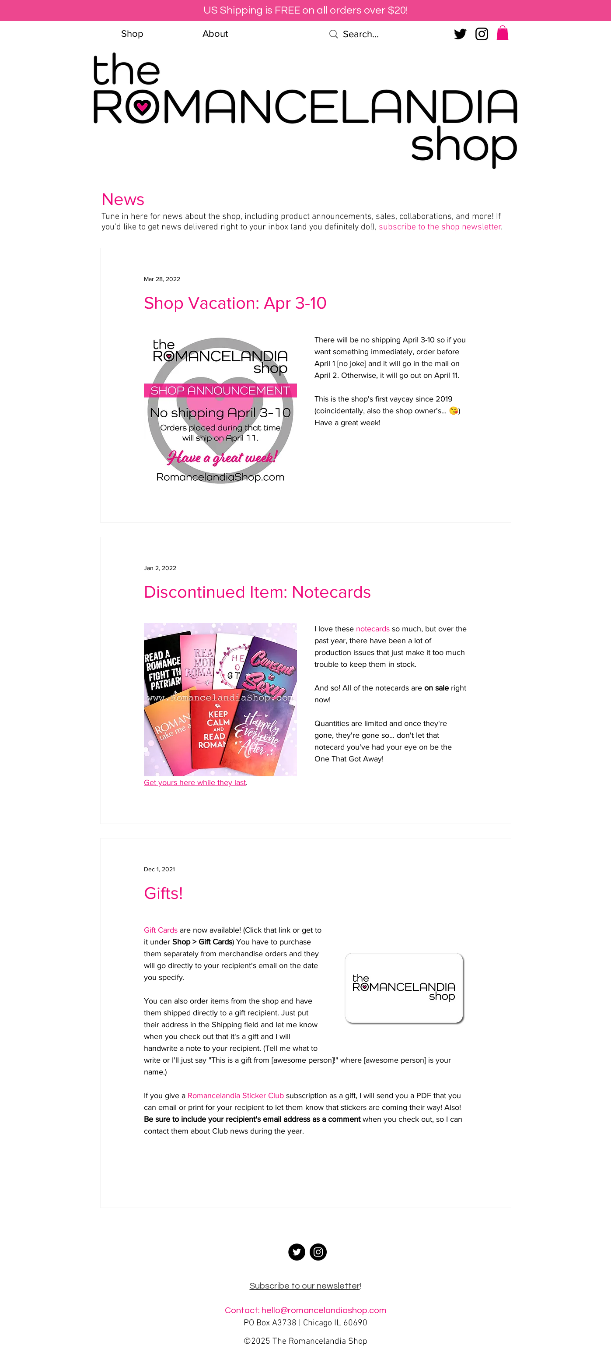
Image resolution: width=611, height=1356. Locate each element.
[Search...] (385, 34)
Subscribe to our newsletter (305, 1286)
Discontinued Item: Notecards (257, 591)
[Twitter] (460, 33)
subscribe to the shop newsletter (440, 227)
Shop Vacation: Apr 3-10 (235, 302)
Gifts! (163, 892)
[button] (502, 32)
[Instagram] (481, 33)
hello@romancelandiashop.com (324, 1310)
